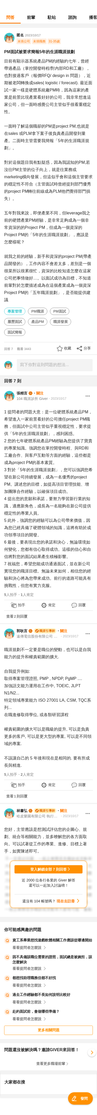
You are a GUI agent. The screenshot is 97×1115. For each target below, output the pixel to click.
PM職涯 (37, 311)
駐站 (52, 17)
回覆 (82, 605)
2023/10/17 (33, 35)
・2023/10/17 (57, 398)
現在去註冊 (66, 901)
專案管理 (15, 311)
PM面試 (59, 311)
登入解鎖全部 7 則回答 (48, 869)
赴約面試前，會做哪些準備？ (35, 1011)
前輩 (31, 17)
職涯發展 (60, 322)
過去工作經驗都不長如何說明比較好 (41, 995)
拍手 (21, 605)
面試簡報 (15, 332)
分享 (87, 348)
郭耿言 (22, 631)
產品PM (37, 322)
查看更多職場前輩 (50, 1064)
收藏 (67, 348)
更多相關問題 (48, 1030)
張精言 (22, 393)
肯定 (51, 605)
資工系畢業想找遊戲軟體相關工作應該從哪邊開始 (52, 940)
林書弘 (22, 811)
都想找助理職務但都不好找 (34, 978)
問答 (10, 17)
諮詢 (72, 17)
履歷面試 (15, 322)
